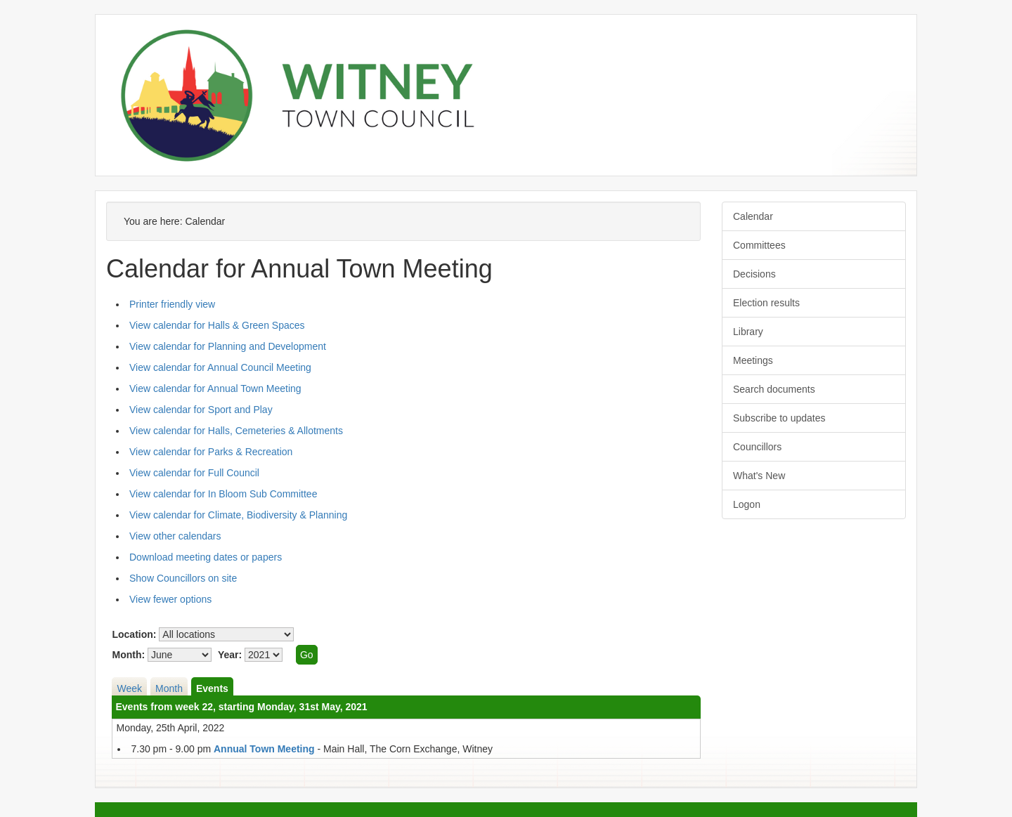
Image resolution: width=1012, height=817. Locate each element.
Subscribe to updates (779, 418)
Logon (746, 504)
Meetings (753, 360)
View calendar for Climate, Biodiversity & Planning (238, 515)
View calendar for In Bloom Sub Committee (223, 493)
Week (129, 688)
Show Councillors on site (183, 578)
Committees (759, 245)
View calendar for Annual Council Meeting (220, 367)
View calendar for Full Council (194, 472)
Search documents (774, 389)
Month (169, 688)
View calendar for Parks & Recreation (210, 451)
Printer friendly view (172, 304)
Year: (230, 654)
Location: (134, 634)
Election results (766, 302)
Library (748, 331)
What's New (759, 475)
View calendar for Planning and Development (227, 346)
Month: (128, 654)
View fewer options (170, 599)
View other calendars (175, 536)
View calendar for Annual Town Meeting (215, 388)
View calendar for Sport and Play (201, 409)
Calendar (753, 216)
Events (212, 688)
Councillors (757, 446)
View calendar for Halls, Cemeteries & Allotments (236, 430)
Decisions (754, 274)
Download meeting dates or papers (205, 557)
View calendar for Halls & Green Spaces (217, 325)
